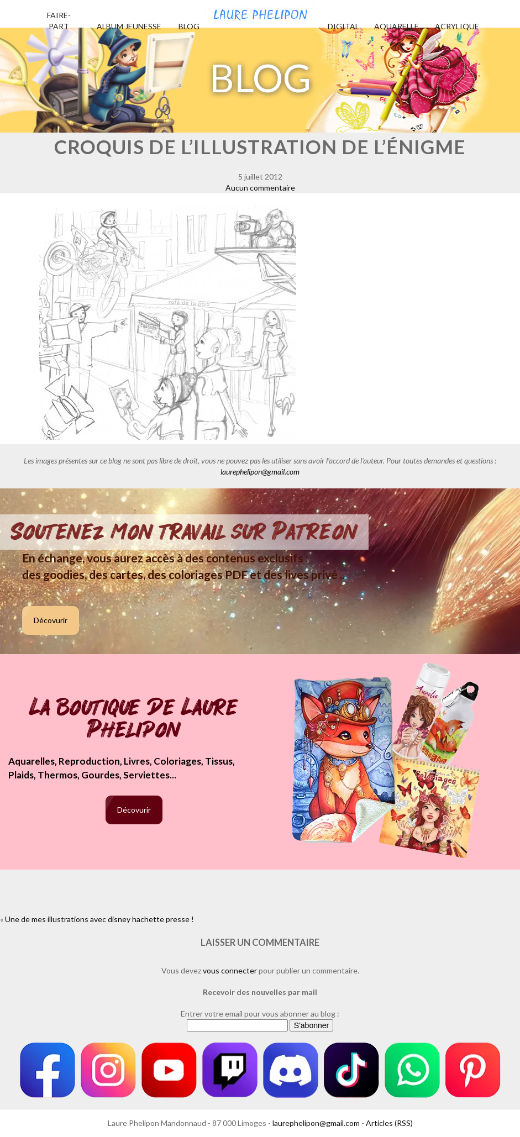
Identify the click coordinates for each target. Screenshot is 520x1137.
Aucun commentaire (260, 187)
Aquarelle (396, 26)
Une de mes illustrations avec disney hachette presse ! (99, 919)
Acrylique (457, 26)
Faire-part (59, 20)
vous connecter (230, 970)
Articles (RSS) (389, 1123)
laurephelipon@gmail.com (260, 471)
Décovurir (50, 620)
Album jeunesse (129, 26)
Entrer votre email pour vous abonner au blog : (260, 1013)
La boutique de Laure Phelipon (134, 720)
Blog (188, 26)
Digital (343, 26)
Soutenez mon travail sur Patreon (184, 532)
